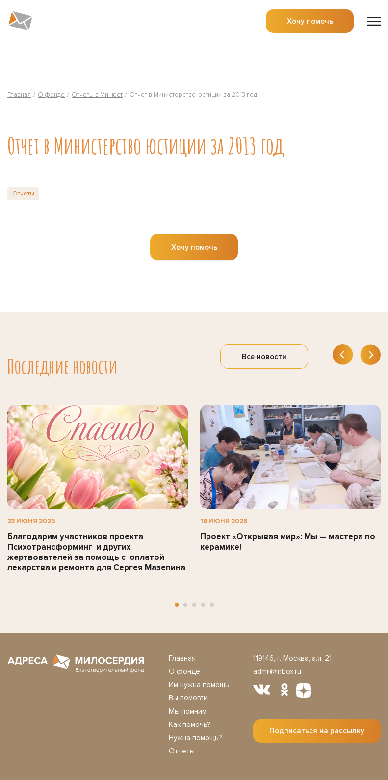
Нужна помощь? (195, 737)
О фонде (184, 671)
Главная (182, 658)
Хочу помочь (310, 21)
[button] (177, 605)
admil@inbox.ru (277, 671)
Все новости (264, 356)
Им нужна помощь (199, 684)
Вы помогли (188, 698)
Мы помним (188, 711)
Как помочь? (189, 724)
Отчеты (23, 193)
